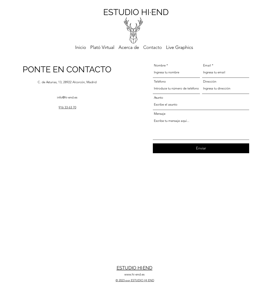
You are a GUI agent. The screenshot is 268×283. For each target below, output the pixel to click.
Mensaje (159, 113)
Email (207, 65)
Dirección (209, 81)
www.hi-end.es (134, 274)
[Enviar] (201, 148)
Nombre (160, 65)
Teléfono (160, 81)
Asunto (158, 97)
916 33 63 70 (67, 107)
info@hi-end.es (67, 97)
